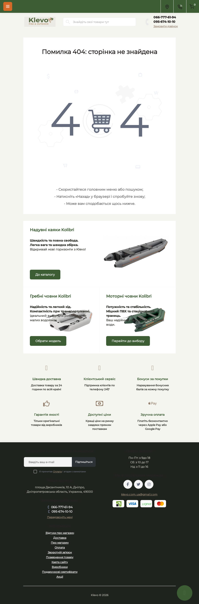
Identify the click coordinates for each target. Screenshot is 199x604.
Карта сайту (60, 562)
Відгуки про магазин (60, 533)
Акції (59, 576)
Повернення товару (59, 557)
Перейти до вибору (128, 341)
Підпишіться (83, 462)
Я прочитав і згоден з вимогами (62, 471)
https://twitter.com (138, 484)
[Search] (68, 21)
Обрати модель (48, 341)
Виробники (60, 567)
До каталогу (45, 275)
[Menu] (7, 6)
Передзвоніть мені (60, 517)
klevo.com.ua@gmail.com (139, 494)
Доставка (59, 537)
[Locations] (167, 6)
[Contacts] (179, 6)
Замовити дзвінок (165, 26)
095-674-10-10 (164, 22)
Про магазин (60, 542)
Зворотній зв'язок (60, 552)
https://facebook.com (128, 484)
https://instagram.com (149, 484)
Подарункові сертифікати (59, 571)
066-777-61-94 (164, 17)
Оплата (57, 471)
